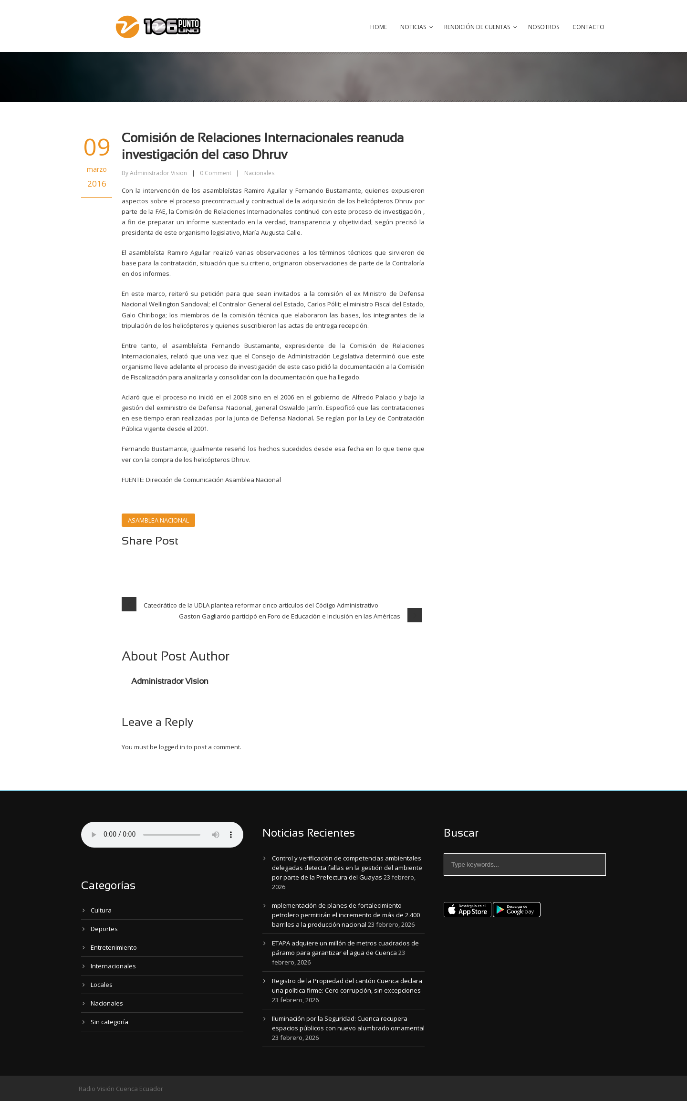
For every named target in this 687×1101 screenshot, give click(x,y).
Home (378, 27)
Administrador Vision (158, 173)
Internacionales (113, 966)
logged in (172, 747)
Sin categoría (109, 1021)
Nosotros (543, 27)
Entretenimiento (114, 947)
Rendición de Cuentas (477, 27)
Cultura (101, 910)
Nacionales (259, 173)
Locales (102, 984)
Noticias (413, 27)
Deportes (104, 928)
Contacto (588, 27)
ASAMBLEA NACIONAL (158, 520)
